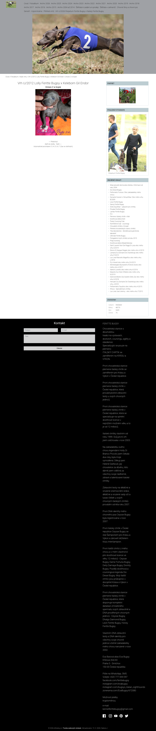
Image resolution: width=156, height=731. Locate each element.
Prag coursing (115, 241)
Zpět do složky (50, 144)
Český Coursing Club (117, 221)
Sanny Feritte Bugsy (117, 204)
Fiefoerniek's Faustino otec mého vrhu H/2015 (126, 286)
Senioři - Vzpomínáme (33, 11)
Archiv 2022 (89, 3)
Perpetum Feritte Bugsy (116, 173)
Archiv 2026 (45, 3)
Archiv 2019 (123, 3)
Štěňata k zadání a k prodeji (87, 7)
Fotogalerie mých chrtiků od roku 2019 (123, 238)
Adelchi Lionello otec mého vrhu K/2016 (124, 270)
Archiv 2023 (78, 3)
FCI (111, 214)
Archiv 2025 (56, 3)
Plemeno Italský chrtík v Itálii (120, 216)
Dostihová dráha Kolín (117, 219)
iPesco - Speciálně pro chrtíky (120, 289)
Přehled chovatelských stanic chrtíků (122, 229)
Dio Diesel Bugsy (116, 190)
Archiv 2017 (29, 7)
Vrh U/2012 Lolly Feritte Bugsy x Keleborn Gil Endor (46, 77)
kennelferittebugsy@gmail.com (118, 709)
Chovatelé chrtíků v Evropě (119, 226)
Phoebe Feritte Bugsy (117, 209)
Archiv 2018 (134, 3)
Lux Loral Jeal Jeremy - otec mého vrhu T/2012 (126, 291)
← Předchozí (53, 142)
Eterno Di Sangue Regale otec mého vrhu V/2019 (127, 250)
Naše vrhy (23, 77)
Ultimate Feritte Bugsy (117, 236)
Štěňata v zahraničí (108, 7)
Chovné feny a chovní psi (127, 7)
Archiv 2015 (51, 7)
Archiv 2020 (112, 3)
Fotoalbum (34, 3)
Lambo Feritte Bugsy (117, 212)
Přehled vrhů (49, 11)
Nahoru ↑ (104, 728)
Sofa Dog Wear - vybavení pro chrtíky (123, 207)
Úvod (26, 3)
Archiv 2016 (40, 7)
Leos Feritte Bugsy (116, 202)
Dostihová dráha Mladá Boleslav (121, 243)
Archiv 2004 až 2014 (65, 7)
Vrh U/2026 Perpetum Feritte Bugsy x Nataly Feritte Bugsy (79, 11)
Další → (59, 144)
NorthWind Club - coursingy (119, 224)
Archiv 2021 (101, 3)
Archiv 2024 (67, 3)
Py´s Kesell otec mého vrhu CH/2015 (123, 262)
